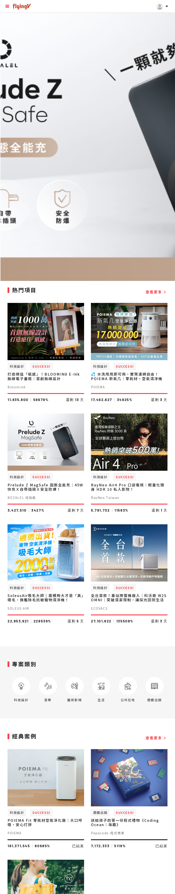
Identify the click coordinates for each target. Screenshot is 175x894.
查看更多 (156, 292)
